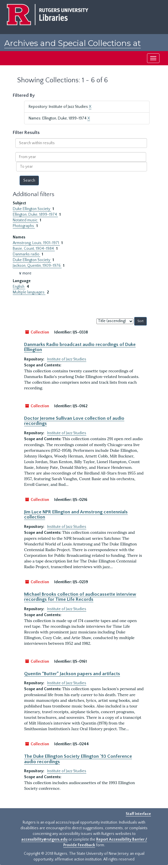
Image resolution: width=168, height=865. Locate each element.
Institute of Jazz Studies (66, 359)
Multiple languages (29, 292)
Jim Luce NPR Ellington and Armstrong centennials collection (76, 514)
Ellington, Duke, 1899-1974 (35, 214)
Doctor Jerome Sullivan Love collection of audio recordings (74, 421)
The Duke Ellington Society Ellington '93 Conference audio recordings (78, 759)
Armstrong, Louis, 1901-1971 (36, 243)
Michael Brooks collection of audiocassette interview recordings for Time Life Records (80, 597)
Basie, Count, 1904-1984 (34, 248)
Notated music (25, 220)
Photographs (24, 226)
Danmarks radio (26, 254)
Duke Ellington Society (32, 209)
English (19, 286)
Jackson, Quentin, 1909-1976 (37, 265)
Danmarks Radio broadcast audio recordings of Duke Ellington (80, 347)
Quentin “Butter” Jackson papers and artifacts (72, 673)
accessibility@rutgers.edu (44, 839)
